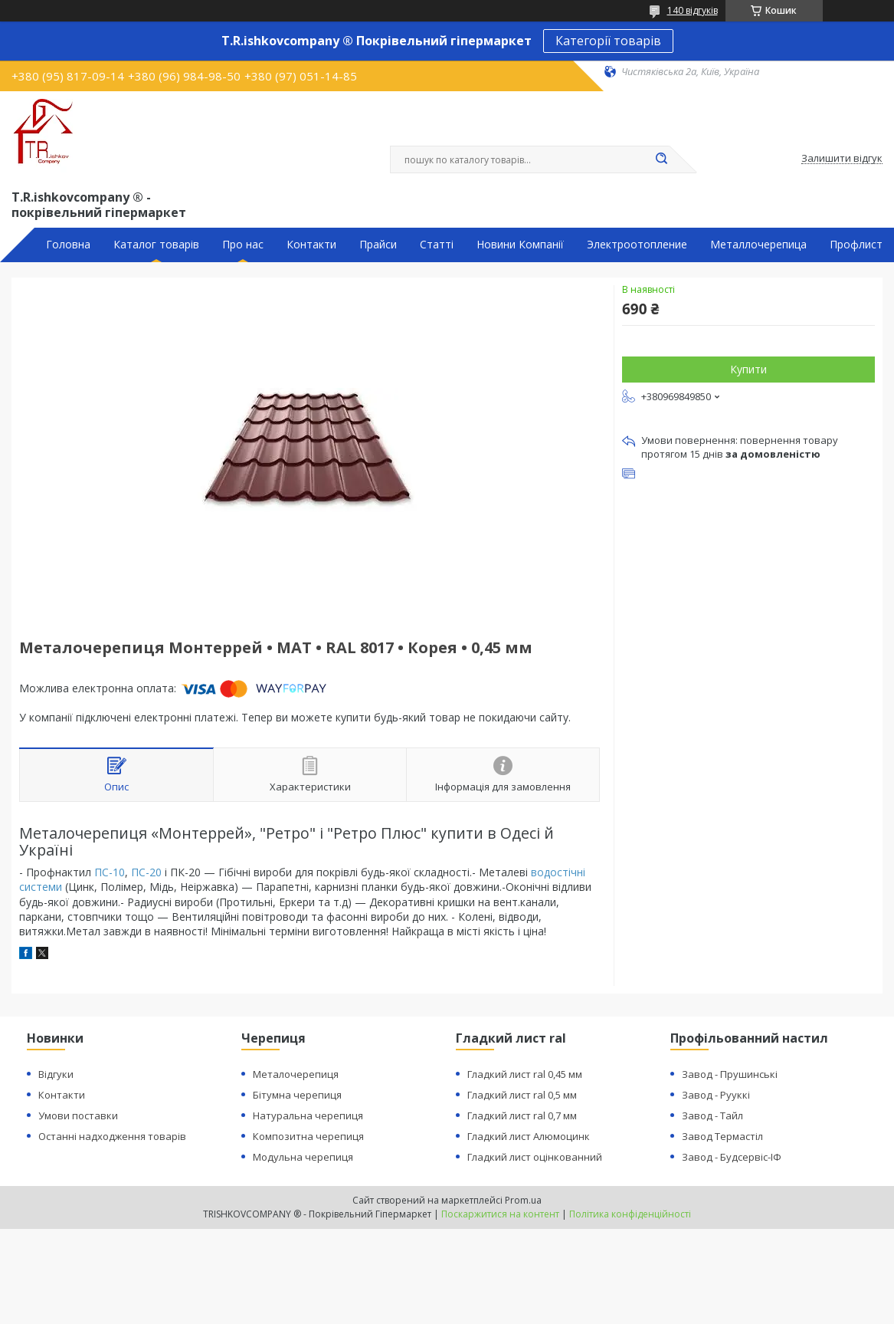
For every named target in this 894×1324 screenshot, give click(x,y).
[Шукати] (662, 159)
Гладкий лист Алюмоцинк (528, 1136)
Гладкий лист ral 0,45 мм (524, 1074)
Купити (748, 369)
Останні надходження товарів (112, 1136)
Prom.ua (523, 1200)
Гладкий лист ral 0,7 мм (522, 1115)
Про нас (243, 244)
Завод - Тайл (712, 1115)
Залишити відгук (842, 158)
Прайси (378, 244)
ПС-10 (109, 872)
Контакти (311, 244)
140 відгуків (692, 10)
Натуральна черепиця (308, 1115)
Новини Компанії (520, 244)
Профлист (856, 244)
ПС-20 (146, 872)
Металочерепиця (296, 1074)
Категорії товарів (608, 40)
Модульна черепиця (303, 1157)
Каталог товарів (156, 244)
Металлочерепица (758, 244)
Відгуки (56, 1074)
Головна (68, 244)
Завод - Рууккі (716, 1095)
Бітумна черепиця (297, 1095)
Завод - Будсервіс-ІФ (731, 1157)
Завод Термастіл (722, 1136)
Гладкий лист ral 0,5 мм (522, 1095)
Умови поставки (78, 1115)
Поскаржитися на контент (500, 1214)
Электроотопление (637, 244)
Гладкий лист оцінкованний (534, 1157)
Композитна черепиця (308, 1136)
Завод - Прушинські (730, 1074)
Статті (437, 244)
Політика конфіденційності (630, 1214)
